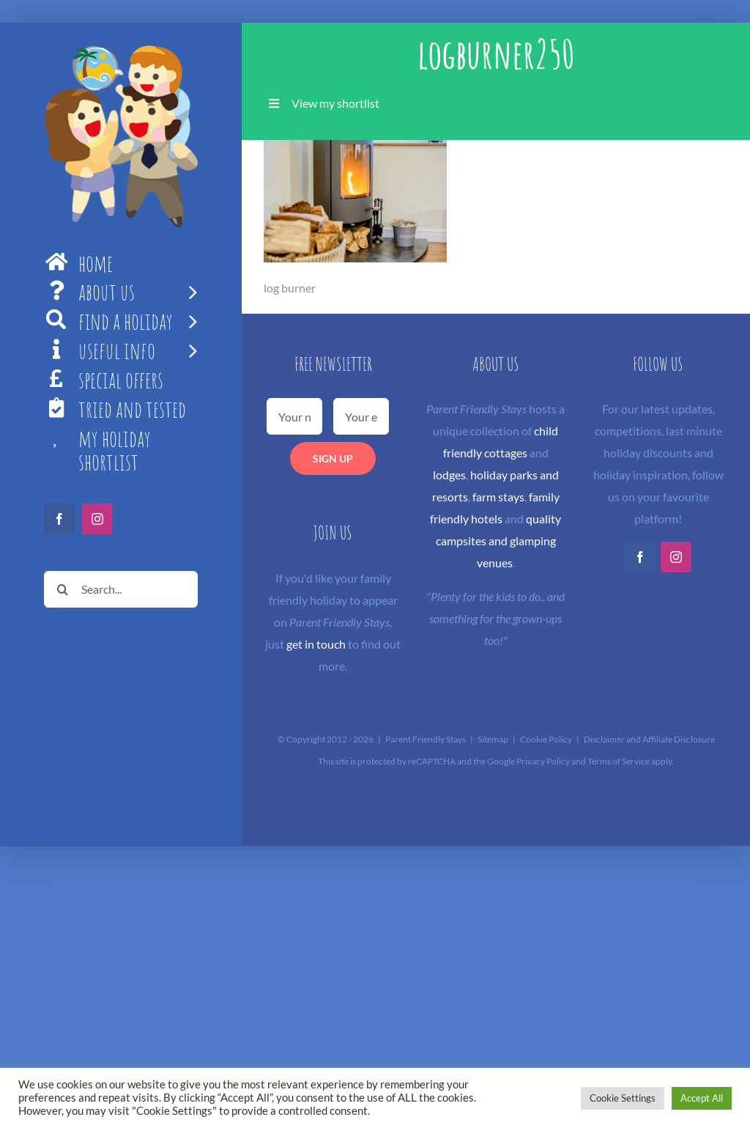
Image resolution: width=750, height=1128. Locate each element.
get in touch (316, 644)
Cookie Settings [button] (623, 1098)
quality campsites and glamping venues (499, 540)
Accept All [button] (701, 1098)
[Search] (62, 589)
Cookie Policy (546, 739)
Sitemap (493, 739)
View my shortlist (335, 103)
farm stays (498, 497)
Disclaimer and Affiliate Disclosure (649, 739)
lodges (449, 475)
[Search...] (121, 589)
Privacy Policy (543, 761)
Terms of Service (618, 761)
